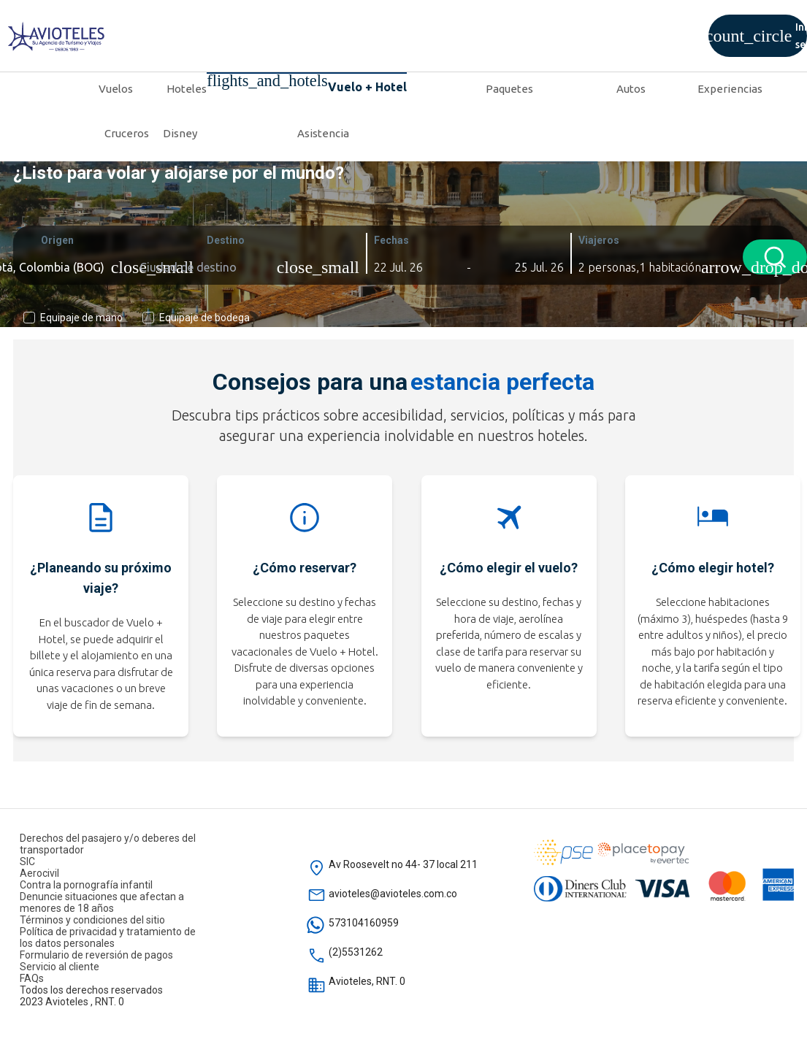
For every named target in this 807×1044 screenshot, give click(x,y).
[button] (409, 267)
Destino (224, 240)
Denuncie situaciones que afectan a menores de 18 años (102, 902)
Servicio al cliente (59, 966)
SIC (27, 861)
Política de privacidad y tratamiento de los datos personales (108, 937)
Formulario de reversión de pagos (96, 955)
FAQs (32, 978)
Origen (56, 240)
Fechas (390, 240)
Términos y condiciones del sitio (92, 920)
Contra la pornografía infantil (86, 885)
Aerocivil (39, 873)
